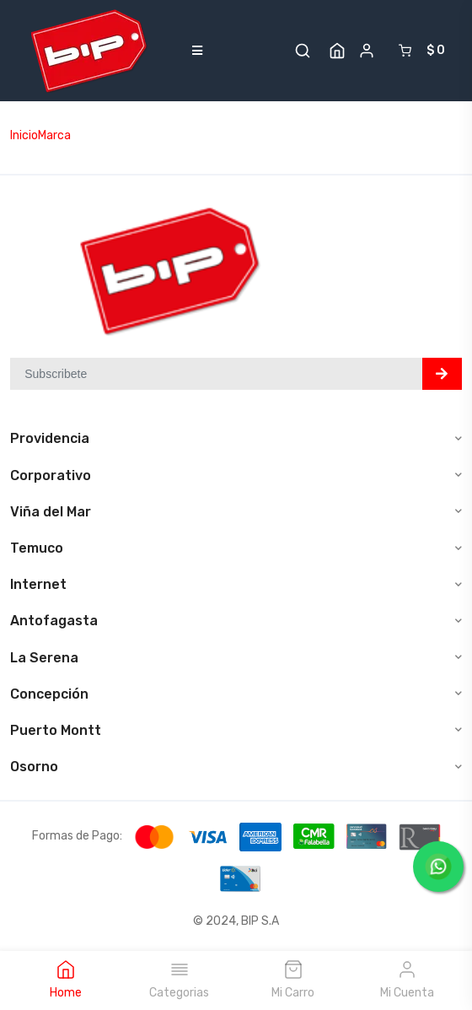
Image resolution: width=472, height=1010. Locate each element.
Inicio (24, 135)
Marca (54, 135)
